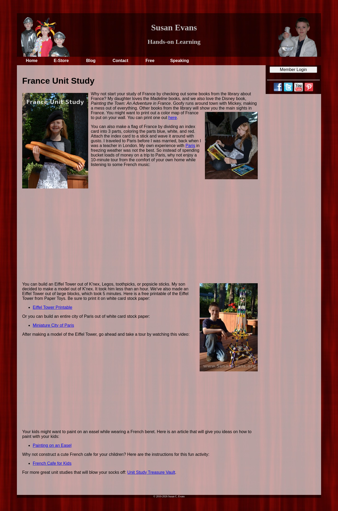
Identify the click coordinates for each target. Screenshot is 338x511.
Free (149, 60)
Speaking (179, 60)
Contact (120, 60)
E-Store (61, 60)
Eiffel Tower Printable (52, 307)
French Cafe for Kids (52, 463)
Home (31, 60)
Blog (91, 60)
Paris (190, 145)
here (172, 117)
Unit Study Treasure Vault (151, 472)
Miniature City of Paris (53, 325)
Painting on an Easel (52, 445)
